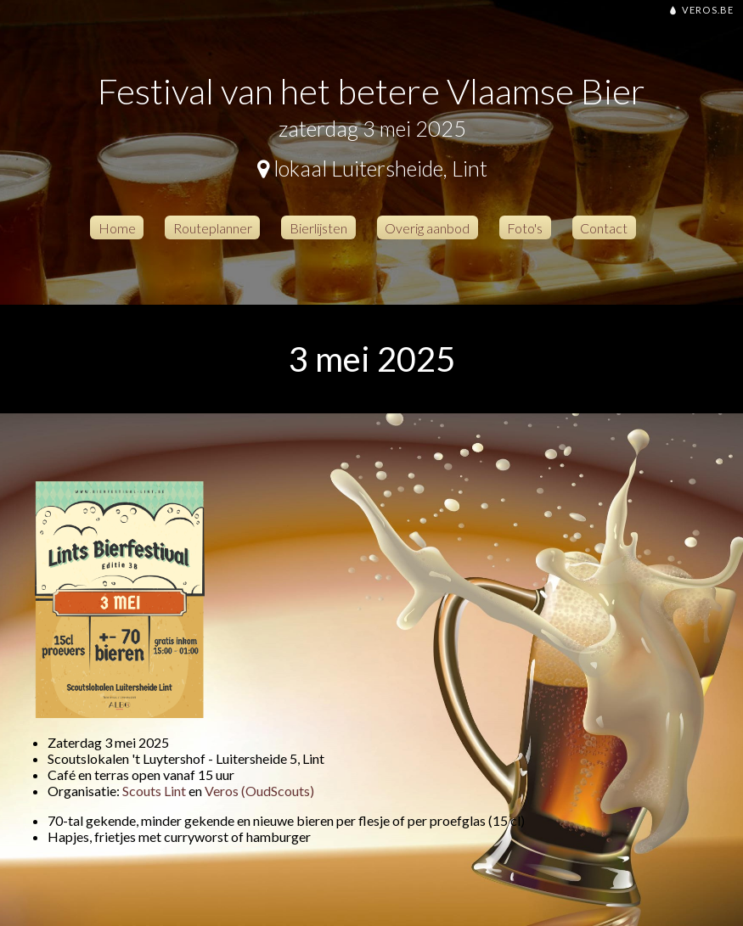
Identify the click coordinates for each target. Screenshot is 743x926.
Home (117, 227)
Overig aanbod (427, 227)
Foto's (525, 227)
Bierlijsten (318, 227)
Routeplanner (212, 227)
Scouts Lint (154, 791)
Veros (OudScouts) (259, 791)
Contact (604, 227)
